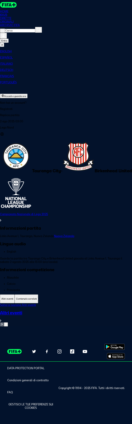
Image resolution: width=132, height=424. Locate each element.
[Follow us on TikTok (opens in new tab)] (72, 351)
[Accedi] (3, 36)
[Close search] (2, 31)
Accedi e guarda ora (13, 96)
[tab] (7, 298)
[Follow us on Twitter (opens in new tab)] (34, 351)
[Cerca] (38, 30)
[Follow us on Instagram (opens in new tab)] (59, 351)
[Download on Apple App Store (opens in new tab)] (116, 356)
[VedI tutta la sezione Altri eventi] (66, 316)
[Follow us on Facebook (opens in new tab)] (47, 351)
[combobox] (20, 30)
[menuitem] (66, 51)
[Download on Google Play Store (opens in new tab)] (114, 347)
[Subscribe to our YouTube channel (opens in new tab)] (85, 351)
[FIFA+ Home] (8, 5)
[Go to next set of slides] (6, 324)
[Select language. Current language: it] (2, 45)
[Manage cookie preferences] (30, 406)
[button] (66, 109)
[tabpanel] (66, 314)
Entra (4, 40)
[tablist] (66, 298)
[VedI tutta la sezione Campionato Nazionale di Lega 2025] (66, 217)
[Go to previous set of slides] (2, 324)
